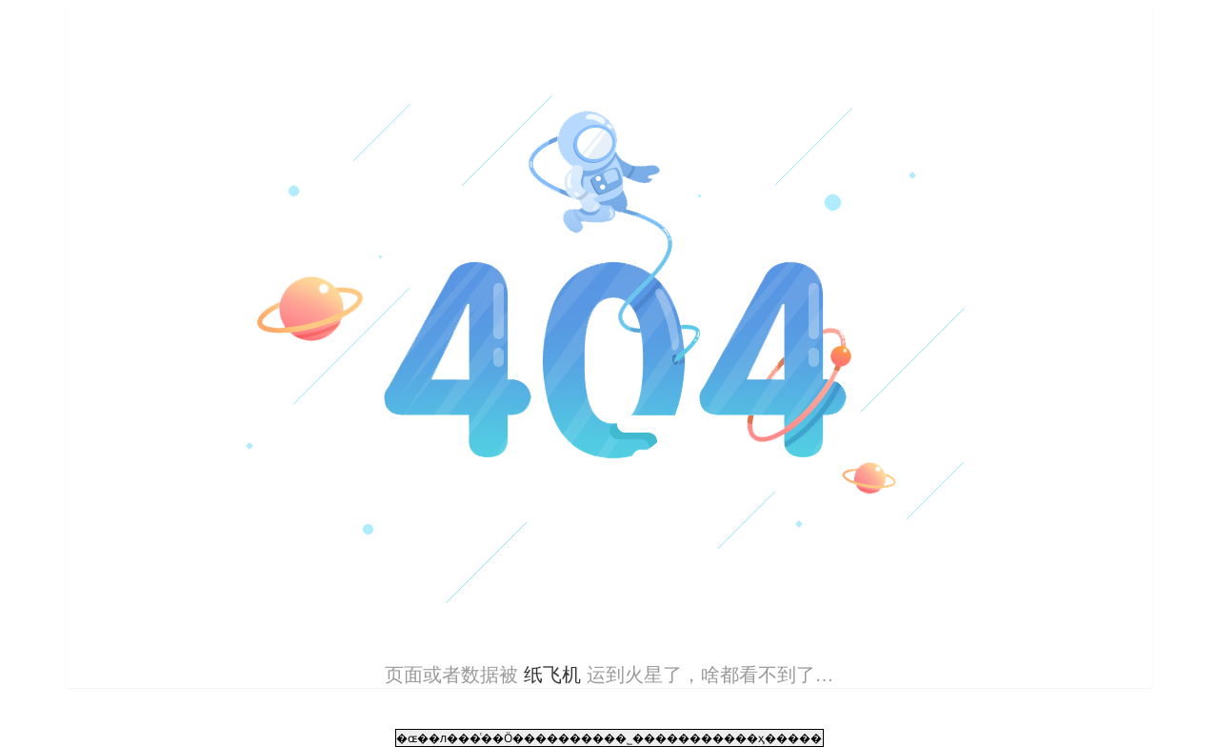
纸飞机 (552, 674)
